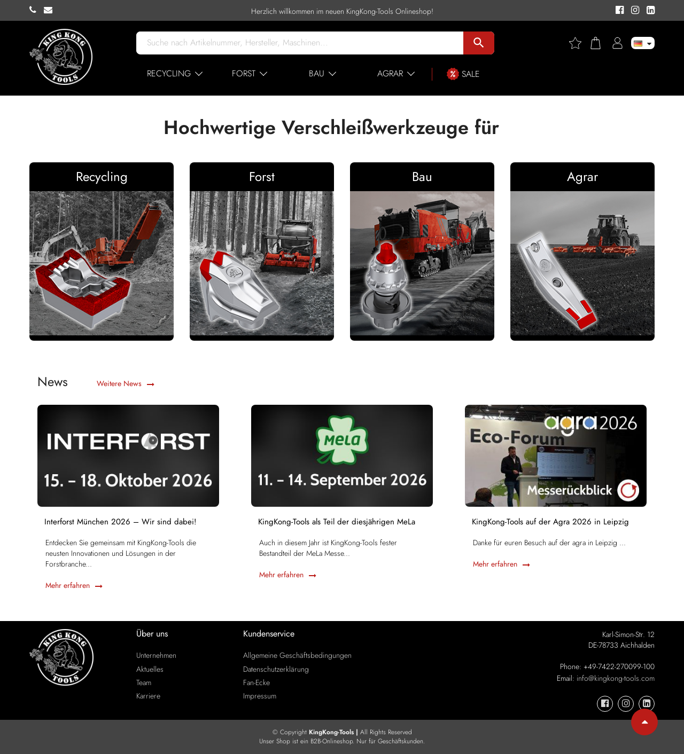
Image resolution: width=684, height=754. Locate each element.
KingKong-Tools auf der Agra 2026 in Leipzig (551, 523)
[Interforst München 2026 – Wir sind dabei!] (128, 454)
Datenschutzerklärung (276, 669)
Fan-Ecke (256, 682)
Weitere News (125, 383)
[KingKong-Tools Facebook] (618, 10)
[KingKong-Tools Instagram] (633, 10)
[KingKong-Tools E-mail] (51, 10)
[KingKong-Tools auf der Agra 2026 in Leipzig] (556, 454)
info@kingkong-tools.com (616, 678)
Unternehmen (156, 655)
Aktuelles (150, 669)
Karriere (148, 695)
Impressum (259, 695)
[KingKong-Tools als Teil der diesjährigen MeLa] (342, 454)
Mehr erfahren (74, 587)
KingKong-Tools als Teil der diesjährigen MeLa (337, 523)
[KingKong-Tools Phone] (36, 10)
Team (143, 682)
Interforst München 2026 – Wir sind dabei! (121, 523)
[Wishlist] (579, 43)
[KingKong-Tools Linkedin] (648, 10)
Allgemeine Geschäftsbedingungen (297, 655)
